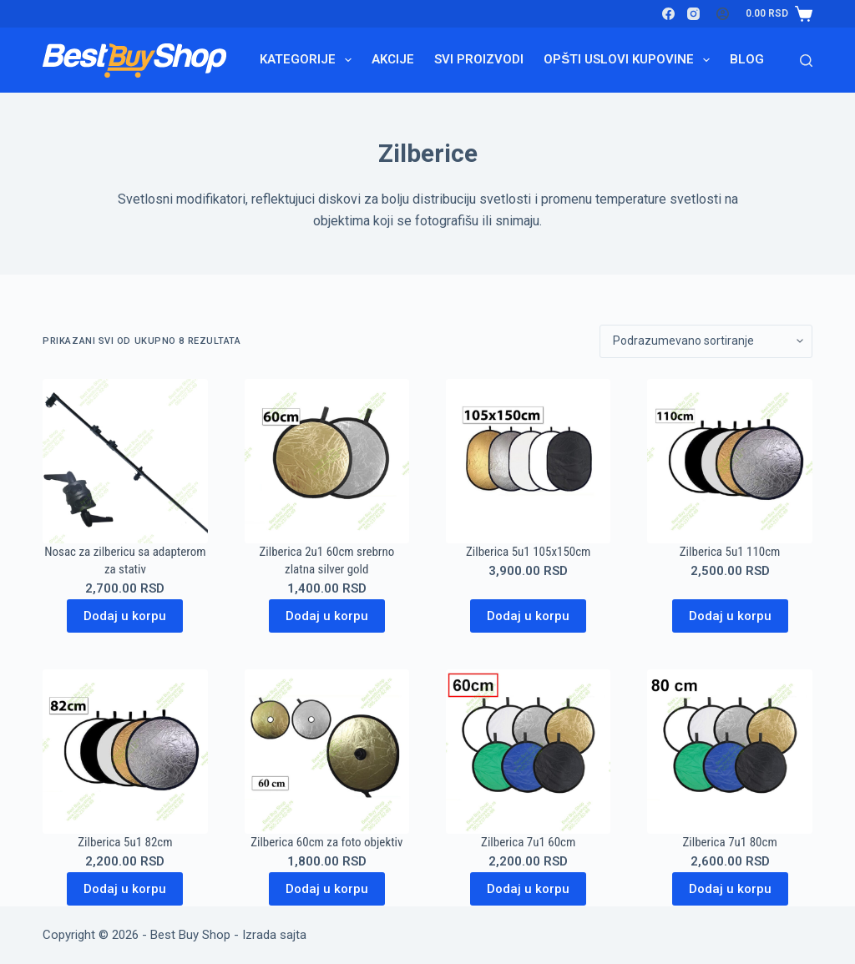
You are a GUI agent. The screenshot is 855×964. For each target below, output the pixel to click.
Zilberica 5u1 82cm (125, 842)
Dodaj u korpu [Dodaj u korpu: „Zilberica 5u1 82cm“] (124, 888)
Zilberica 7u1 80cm (729, 842)
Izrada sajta (274, 934)
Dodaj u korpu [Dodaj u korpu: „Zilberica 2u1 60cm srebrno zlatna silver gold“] (327, 615)
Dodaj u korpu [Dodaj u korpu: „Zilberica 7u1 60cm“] (528, 888)
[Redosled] (706, 341)
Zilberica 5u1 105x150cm (528, 551)
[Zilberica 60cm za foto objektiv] (327, 751)
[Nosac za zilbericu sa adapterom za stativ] (125, 461)
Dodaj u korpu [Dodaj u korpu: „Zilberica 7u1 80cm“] (730, 888)
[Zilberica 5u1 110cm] (729, 461)
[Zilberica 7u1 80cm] (729, 751)
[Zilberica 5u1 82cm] (125, 751)
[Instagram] (693, 14)
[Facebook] (668, 14)
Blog (747, 59)
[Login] (722, 14)
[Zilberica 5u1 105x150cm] (528, 461)
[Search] (806, 60)
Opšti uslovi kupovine (630, 60)
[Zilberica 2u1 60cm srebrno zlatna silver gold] (327, 461)
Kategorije (309, 60)
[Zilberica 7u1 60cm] (528, 751)
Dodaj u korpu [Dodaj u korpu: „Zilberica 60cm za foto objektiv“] (327, 888)
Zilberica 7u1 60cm (528, 842)
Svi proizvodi (479, 59)
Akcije (393, 59)
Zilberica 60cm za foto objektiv (326, 842)
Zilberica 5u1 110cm (730, 551)
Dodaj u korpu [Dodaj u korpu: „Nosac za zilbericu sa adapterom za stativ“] (124, 615)
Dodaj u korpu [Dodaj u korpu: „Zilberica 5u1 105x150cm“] (528, 615)
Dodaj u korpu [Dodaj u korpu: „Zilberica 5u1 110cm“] (730, 615)
